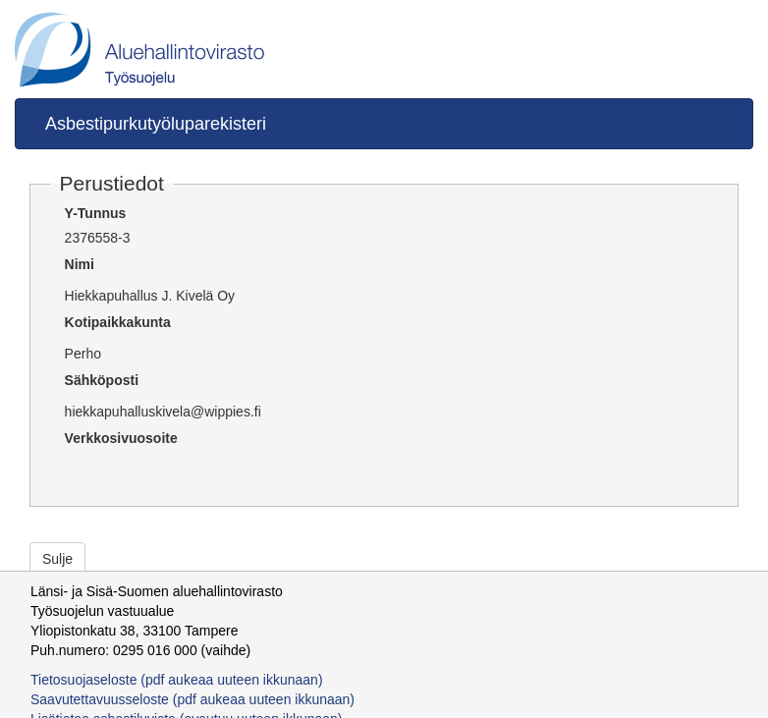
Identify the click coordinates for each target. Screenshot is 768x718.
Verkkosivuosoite (121, 438)
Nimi (79, 264)
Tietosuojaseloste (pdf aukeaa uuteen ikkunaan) (176, 680)
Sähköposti (101, 380)
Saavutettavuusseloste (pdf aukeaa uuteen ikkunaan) (192, 699)
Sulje (57, 559)
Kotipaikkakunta (118, 322)
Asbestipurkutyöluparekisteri (155, 124)
